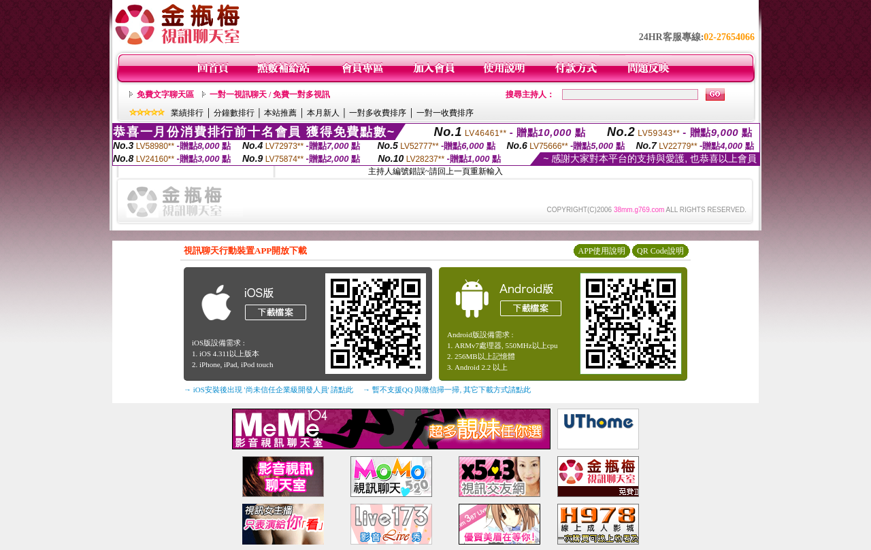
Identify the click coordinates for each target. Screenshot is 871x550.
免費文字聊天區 (165, 94)
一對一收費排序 (445, 113)
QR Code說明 (660, 251)
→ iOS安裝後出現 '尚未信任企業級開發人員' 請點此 (268, 389)
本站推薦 (280, 113)
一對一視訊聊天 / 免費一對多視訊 (270, 94)
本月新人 (323, 113)
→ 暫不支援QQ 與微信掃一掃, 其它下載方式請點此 (447, 389)
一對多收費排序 (377, 113)
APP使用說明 (601, 251)
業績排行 (187, 113)
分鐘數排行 (234, 113)
